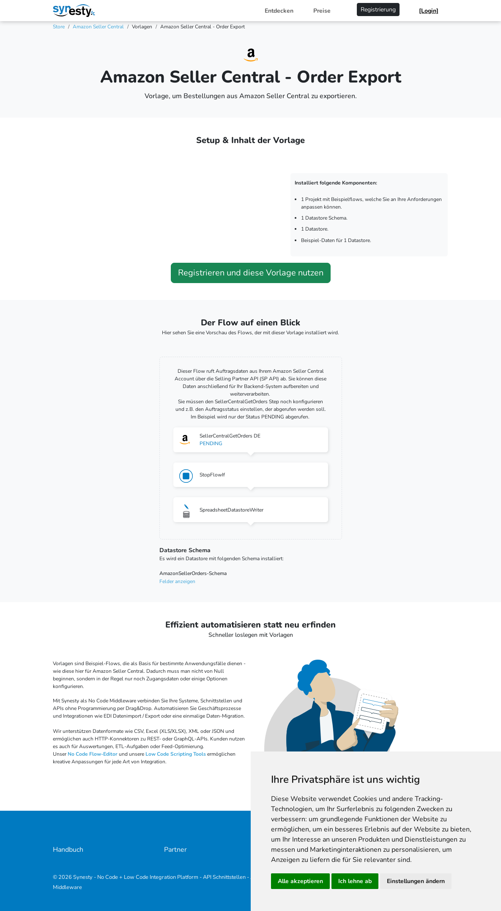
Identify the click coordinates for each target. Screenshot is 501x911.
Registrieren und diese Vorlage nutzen (250, 272)
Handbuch (68, 849)
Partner (175, 849)
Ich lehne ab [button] (355, 881)
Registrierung (378, 10)
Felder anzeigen (177, 581)
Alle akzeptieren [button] (300, 881)
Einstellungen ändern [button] (416, 881)
